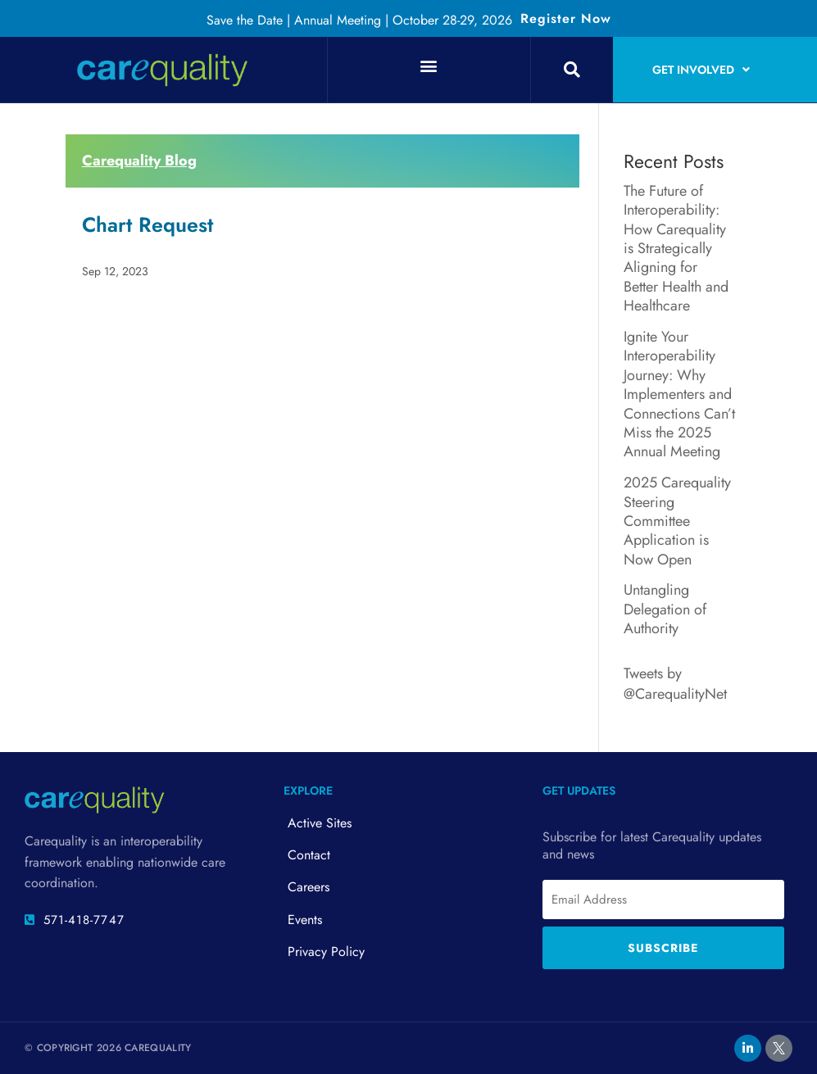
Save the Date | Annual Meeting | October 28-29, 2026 (359, 20)
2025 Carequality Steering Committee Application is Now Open (677, 521)
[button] (429, 65)
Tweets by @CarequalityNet (675, 684)
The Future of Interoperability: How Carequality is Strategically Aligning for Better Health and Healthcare (676, 248)
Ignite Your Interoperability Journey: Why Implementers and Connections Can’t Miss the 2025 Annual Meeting (679, 394)
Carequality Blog (139, 160)
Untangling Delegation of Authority (665, 609)
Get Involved (701, 70)
